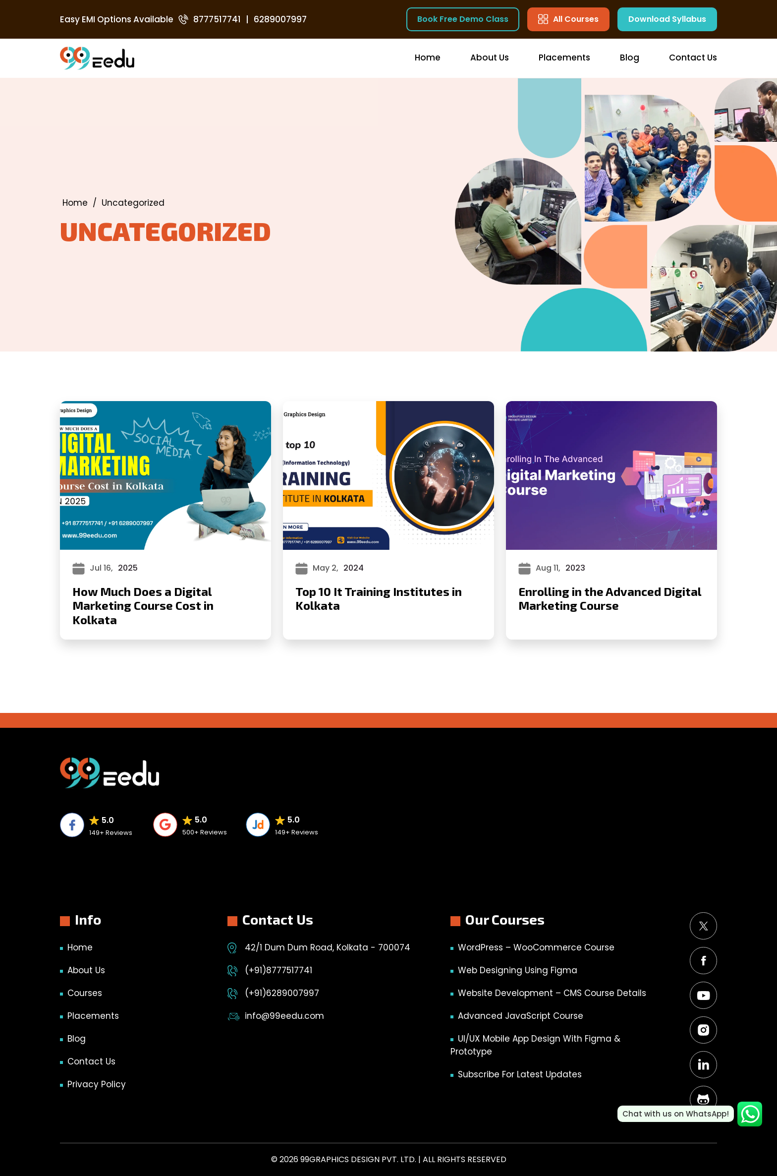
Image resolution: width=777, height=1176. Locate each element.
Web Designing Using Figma (517, 970)
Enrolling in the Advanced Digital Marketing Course (609, 598)
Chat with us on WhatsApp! (675, 1114)
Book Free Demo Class (462, 19)
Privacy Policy (96, 1084)
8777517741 (217, 19)
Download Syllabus (667, 19)
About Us (489, 57)
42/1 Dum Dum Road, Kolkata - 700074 (327, 947)
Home (428, 57)
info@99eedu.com (284, 1016)
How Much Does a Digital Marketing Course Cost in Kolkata (143, 605)
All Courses (568, 19)
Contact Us (693, 57)
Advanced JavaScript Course (520, 1016)
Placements (564, 57)
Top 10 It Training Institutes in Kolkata (378, 598)
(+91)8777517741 (278, 970)
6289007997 (280, 19)
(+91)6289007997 (282, 993)
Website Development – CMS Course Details (552, 993)
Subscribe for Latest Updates (520, 1074)
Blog (629, 57)
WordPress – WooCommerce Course (536, 947)
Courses (84, 993)
